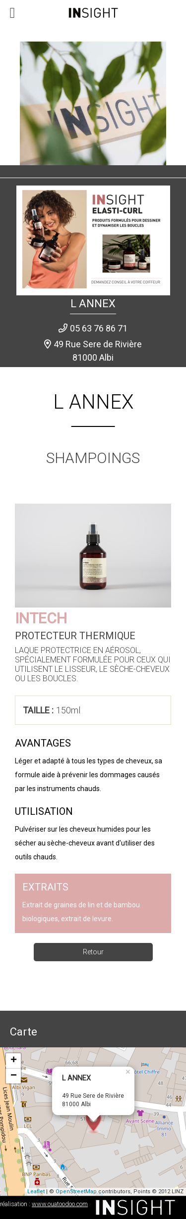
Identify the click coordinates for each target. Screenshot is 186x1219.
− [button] (13, 1076)
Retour (93, 952)
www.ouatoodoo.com (60, 1204)
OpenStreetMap (76, 1191)
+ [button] (13, 1060)
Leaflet (36, 1191)
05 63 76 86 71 (98, 328)
